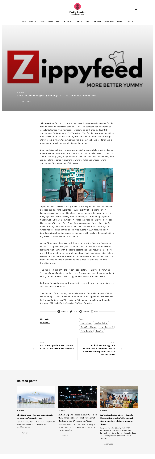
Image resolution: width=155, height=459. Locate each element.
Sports (58, 21)
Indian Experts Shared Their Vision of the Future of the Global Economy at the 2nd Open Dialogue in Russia (77, 417)
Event (87, 21)
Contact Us (129, 21)
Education (78, 21)
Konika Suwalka (86, 331)
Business (42, 21)
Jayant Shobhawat (106, 327)
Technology (67, 21)
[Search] (136, 9)
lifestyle (119, 21)
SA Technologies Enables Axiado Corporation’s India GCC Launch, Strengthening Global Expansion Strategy (117, 419)
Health (50, 21)
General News (109, 21)
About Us (32, 21)
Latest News (96, 21)
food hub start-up (101, 323)
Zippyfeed (99, 331)
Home (24, 21)
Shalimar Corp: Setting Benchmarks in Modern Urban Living (35, 416)
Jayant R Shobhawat (88, 327)
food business (86, 323)
